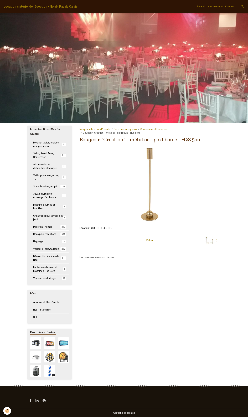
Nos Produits (103, 129)
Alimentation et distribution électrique (49, 166)
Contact (229, 6)
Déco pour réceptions (125, 129)
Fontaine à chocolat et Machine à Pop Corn (49, 269)
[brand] (40, 7)
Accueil (201, 6)
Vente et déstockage (49, 279)
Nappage (49, 242)
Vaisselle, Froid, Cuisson (49, 249)
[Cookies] (7, 411)
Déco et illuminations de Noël (49, 258)
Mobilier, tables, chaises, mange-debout (49, 144)
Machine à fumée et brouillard (49, 207)
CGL (35, 317)
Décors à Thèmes (49, 227)
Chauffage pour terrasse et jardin (49, 218)
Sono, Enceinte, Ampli (49, 186)
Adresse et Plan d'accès (46, 302)
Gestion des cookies (124, 413)
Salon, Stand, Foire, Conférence (49, 155)
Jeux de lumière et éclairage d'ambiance (49, 196)
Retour (150, 240)
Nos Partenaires (42, 310)
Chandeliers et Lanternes (154, 129)
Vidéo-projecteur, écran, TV (49, 177)
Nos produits (215, 6)
